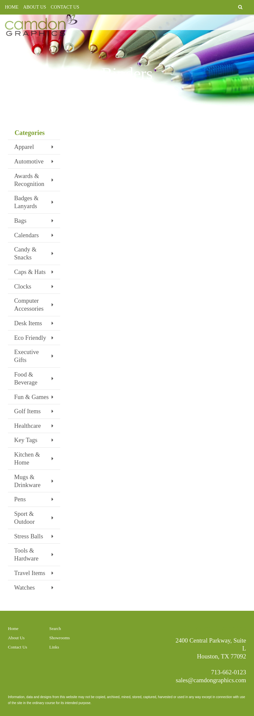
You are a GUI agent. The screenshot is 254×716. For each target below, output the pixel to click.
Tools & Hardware (26, 554)
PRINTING (167, 26)
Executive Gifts (26, 355)
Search (55, 628)
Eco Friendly (30, 337)
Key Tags (25, 439)
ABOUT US (34, 7)
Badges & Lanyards (26, 202)
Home (13, 628)
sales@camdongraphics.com (211, 680)
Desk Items (28, 323)
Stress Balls (28, 536)
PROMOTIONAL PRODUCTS (217, 26)
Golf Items (27, 411)
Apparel (24, 146)
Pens (20, 499)
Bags (20, 220)
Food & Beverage (25, 378)
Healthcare (27, 425)
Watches (24, 587)
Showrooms (59, 637)
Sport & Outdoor (24, 517)
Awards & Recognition (29, 179)
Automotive (29, 161)
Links (54, 647)
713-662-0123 (228, 672)
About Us (16, 637)
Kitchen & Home (27, 458)
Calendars (26, 235)
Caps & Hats (30, 271)
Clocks (22, 286)
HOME (12, 7)
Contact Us (17, 647)
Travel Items (29, 572)
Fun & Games (31, 396)
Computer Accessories (29, 304)
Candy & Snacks (25, 253)
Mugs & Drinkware (27, 480)
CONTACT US (65, 7)
